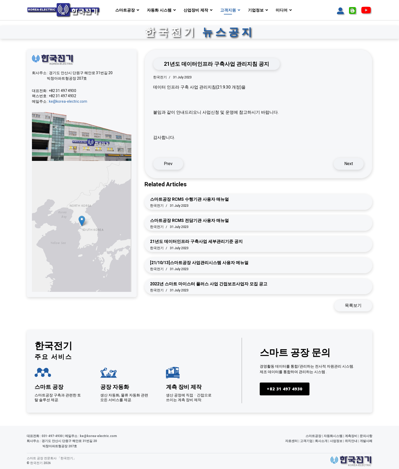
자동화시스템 (333, 436)
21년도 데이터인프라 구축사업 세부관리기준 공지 (196, 241)
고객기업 (306, 441)
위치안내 (351, 441)
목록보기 (353, 305)
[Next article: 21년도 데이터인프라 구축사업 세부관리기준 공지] (349, 164)
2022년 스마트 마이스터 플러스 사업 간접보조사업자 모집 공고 (208, 283)
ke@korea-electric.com (68, 102)
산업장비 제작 (196, 10)
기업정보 (256, 10)
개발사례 (366, 441)
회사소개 (321, 441)
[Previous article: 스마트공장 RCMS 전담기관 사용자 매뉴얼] (168, 164)
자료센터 (291, 441)
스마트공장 (125, 10)
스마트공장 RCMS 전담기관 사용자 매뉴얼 (189, 220)
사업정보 (336, 441)
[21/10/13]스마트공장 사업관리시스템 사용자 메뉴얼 (199, 262)
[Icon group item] (340, 11)
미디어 (281, 10)
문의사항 (366, 436)
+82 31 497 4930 (283, 389)
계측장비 (351, 436)
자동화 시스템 (159, 10)
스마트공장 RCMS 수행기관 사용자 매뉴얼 (189, 199)
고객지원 (228, 10)
